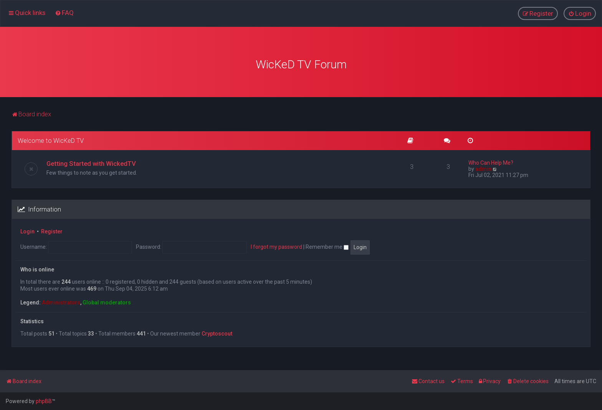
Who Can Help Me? (490, 162)
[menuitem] (64, 12)
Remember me (327, 246)
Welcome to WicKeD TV (51, 140)
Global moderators (107, 302)
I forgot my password (276, 246)
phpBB (44, 401)
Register (52, 231)
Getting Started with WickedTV (91, 163)
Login (27, 231)
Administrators (61, 302)
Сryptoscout (217, 332)
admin (483, 168)
